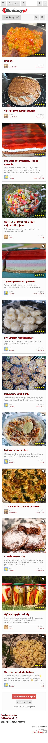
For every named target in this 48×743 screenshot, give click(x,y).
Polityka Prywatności (9, 718)
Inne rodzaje (40, 117)
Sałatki (42, 237)
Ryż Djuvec (9, 61)
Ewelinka (11, 178)
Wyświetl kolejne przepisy (24, 696)
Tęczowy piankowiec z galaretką (19, 281)
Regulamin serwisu (9, 715)
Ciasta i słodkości (38, 178)
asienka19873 (13, 67)
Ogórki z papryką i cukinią (16, 614)
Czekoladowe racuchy (14, 556)
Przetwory (41, 628)
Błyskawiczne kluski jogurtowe (19, 337)
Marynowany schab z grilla (17, 394)
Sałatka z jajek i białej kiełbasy (19, 672)
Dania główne (40, 67)
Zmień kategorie (24, 702)
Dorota (11, 237)
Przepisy (12, 3)
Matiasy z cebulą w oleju (16, 450)
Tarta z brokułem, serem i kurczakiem (22, 506)
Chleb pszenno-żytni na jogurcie (19, 110)
